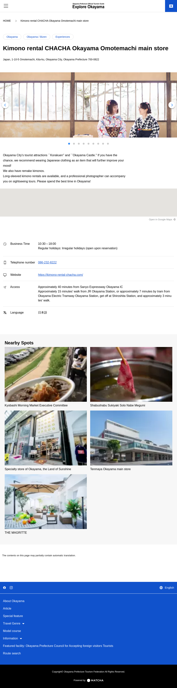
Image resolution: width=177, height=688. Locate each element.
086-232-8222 (47, 262)
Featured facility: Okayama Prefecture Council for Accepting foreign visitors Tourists (58, 645)
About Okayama (13, 601)
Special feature (13, 616)
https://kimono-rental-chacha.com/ (60, 274)
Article (7, 608)
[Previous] (5, 105)
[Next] (171, 105)
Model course (12, 631)
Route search (12, 653)
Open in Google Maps (160, 219)
